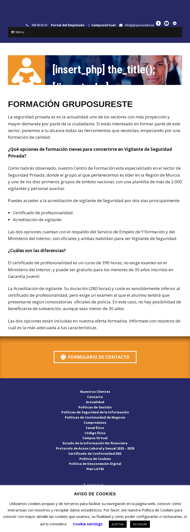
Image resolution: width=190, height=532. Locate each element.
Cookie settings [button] (88, 523)
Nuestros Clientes (95, 391)
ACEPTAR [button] (118, 524)
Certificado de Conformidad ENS (95, 453)
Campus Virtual (95, 438)
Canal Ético (95, 428)
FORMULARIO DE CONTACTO (99, 357)
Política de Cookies (95, 458)
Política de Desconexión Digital (95, 463)
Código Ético (95, 433)
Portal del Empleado (68, 25)
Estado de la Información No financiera (95, 443)
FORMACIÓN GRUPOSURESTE (70, 104)
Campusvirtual (105, 25)
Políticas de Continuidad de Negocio (95, 417)
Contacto (95, 397)
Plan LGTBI (95, 469)
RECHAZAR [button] (140, 524)
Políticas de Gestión (95, 407)
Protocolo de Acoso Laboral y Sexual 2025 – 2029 (95, 448)
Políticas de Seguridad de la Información (95, 412)
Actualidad (95, 402)
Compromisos (95, 422)
